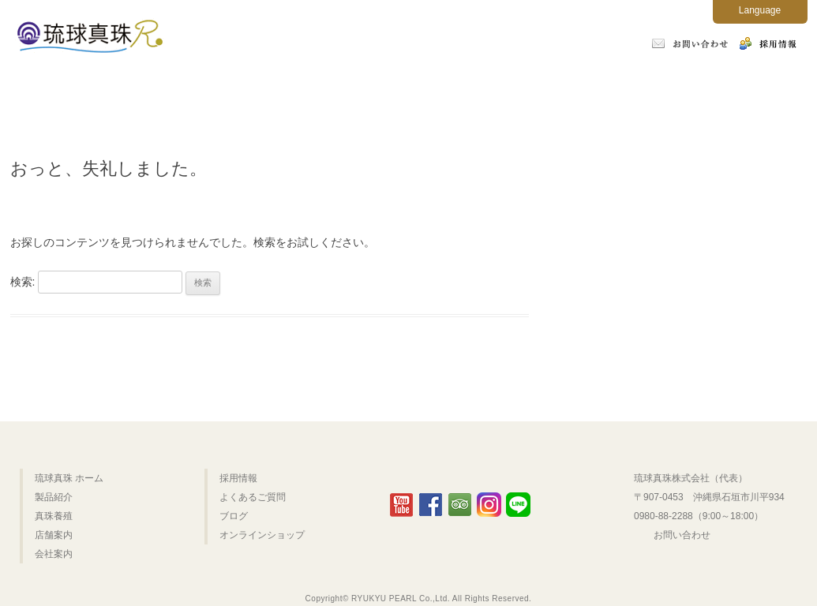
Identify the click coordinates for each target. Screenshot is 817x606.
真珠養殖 (293, 88)
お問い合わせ (682, 535)
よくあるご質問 (635, 88)
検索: (23, 281)
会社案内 (518, 88)
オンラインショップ (750, 88)
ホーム (67, 88)
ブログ (233, 516)
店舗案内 (404, 88)
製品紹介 (181, 88)
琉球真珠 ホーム (69, 478)
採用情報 (238, 478)
